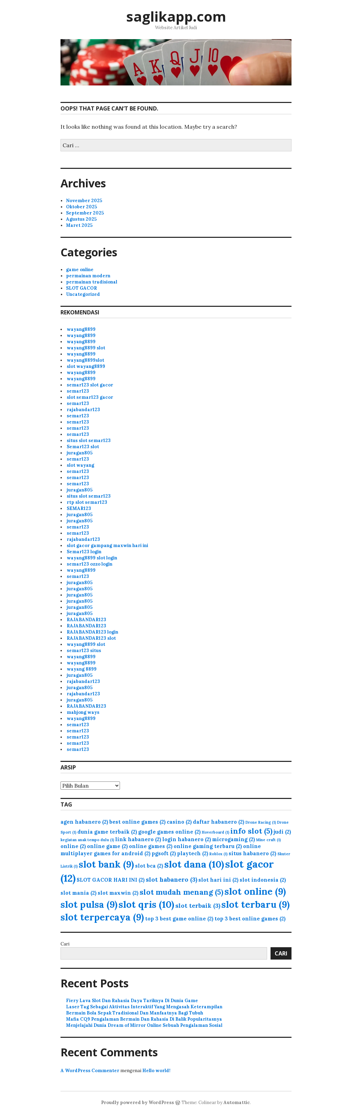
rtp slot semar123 (87, 502)
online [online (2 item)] (73, 846)
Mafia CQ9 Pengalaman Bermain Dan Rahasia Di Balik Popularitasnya (144, 1019)
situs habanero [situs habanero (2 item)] (252, 853)
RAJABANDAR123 (86, 620)
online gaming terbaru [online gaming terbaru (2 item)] (208, 846)
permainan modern (88, 276)
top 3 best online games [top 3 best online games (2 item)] (250, 918)
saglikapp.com (176, 16)
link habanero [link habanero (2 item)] (138, 839)
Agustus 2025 (81, 219)
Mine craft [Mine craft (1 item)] (268, 839)
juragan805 (79, 453)
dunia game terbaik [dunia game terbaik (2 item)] (107, 831)
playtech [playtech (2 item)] (192, 853)
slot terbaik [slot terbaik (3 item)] (197, 905)
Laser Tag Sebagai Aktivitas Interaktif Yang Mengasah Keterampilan (144, 1007)
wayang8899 (81, 329)
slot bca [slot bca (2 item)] (149, 865)
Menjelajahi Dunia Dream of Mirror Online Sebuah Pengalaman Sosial (144, 1025)
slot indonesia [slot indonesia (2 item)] (263, 880)
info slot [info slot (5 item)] (251, 831)
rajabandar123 (83, 410)
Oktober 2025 (81, 207)
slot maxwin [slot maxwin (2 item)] (118, 893)
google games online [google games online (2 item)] (169, 831)
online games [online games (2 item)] (151, 846)
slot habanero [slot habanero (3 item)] (171, 879)
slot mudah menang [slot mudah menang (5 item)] (181, 892)
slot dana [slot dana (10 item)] (194, 864)
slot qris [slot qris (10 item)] (146, 904)
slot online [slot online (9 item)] (255, 891)
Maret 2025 (79, 225)
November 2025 (84, 201)
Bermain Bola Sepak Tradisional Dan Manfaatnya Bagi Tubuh (134, 1013)
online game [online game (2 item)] (107, 846)
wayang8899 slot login (92, 558)
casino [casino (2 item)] (179, 822)
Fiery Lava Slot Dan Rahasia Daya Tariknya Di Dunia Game (132, 1000)
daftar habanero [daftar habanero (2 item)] (218, 822)
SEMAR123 (79, 508)
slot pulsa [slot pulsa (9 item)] (89, 904)
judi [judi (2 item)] (282, 831)
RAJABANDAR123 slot (91, 638)
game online (80, 269)
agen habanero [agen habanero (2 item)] (84, 822)
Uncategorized (83, 294)
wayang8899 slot (86, 348)
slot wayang (80, 465)
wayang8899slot (85, 360)
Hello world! (156, 1071)
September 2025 (85, 213)
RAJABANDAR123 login (92, 632)
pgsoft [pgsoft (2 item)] (164, 853)
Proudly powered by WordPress (137, 1102)
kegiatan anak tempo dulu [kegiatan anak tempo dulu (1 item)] (87, 839)
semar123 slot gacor (90, 385)
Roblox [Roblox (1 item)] (218, 853)
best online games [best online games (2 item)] (137, 822)
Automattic (236, 1102)
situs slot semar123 (89, 440)
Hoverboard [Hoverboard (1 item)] (215, 832)
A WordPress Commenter (89, 1071)
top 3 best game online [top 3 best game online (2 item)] (179, 918)
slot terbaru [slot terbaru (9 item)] (255, 904)
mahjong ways (83, 712)
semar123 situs (84, 650)
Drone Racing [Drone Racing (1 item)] (260, 822)
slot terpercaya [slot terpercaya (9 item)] (102, 917)
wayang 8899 (82, 669)
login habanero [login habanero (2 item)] (186, 839)
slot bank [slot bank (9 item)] (106, 864)
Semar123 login (84, 552)
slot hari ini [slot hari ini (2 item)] (218, 880)
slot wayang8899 (86, 366)
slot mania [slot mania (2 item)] (78, 893)
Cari (64, 944)
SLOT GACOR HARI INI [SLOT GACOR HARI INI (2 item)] (111, 880)
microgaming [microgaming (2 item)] (233, 839)
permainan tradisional (91, 282)
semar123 (78, 391)
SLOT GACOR (81, 288)
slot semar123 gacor (90, 397)
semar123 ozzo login (89, 564)
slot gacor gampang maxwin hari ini (107, 545)
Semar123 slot (83, 447)
